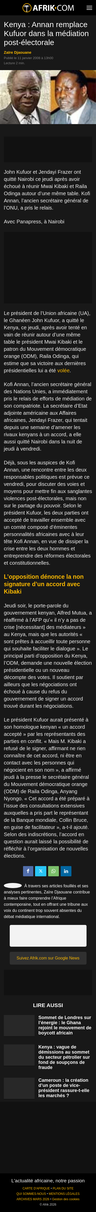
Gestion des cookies (65, 1199)
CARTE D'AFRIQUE (36, 1188)
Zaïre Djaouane (17, 52)
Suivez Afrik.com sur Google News (48, 958)
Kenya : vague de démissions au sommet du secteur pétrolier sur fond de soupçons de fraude (64, 1057)
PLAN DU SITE (63, 1188)
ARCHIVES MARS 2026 (32, 1199)
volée (63, 370)
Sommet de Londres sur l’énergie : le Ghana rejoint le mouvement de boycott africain (64, 1025)
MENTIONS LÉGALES (64, 1194)
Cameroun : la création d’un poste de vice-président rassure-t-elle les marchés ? (63, 1088)
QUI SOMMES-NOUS (31, 1194)
